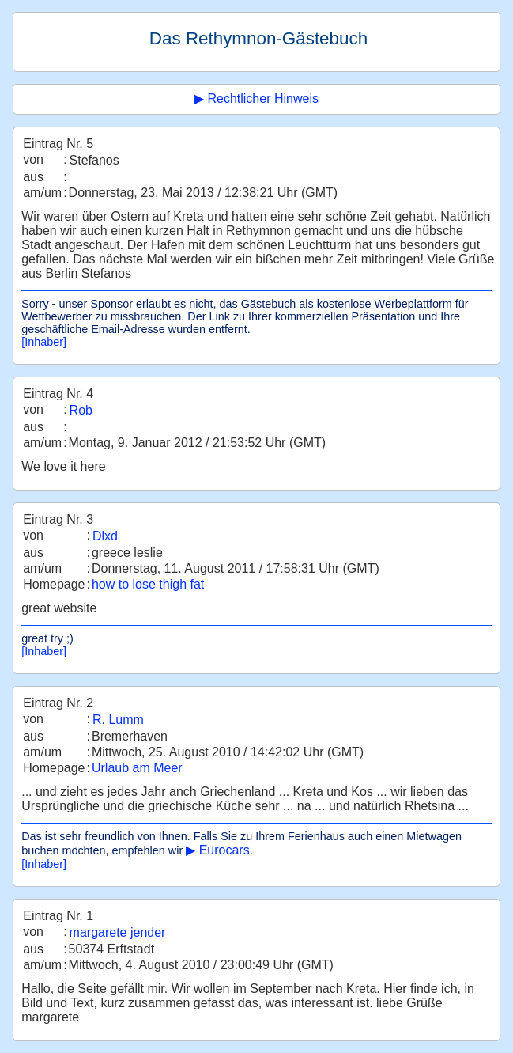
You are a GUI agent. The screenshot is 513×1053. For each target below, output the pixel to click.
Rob (81, 410)
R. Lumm (118, 719)
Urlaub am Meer (137, 768)
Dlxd (105, 536)
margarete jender (118, 932)
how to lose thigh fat (148, 584)
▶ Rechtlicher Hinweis (256, 98)
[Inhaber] (43, 341)
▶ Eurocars (217, 850)
